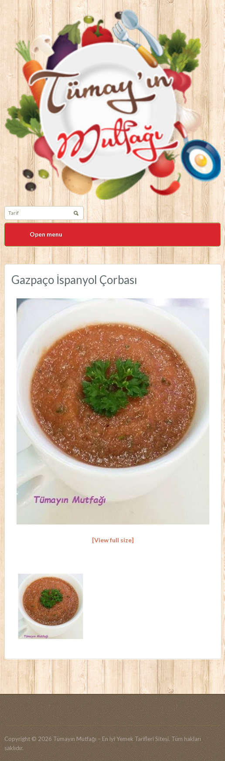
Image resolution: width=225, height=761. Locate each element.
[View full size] (113, 540)
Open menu (46, 234)
